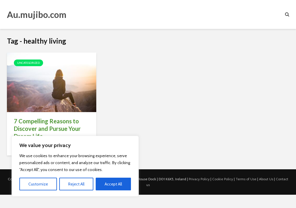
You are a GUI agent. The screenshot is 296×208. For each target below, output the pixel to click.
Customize (38, 184)
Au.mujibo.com (36, 14)
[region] (75, 166)
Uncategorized (28, 63)
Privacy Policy (199, 179)
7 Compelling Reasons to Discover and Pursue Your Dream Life (47, 129)
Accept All (113, 184)
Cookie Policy (222, 179)
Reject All (76, 184)
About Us (266, 179)
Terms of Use (246, 179)
